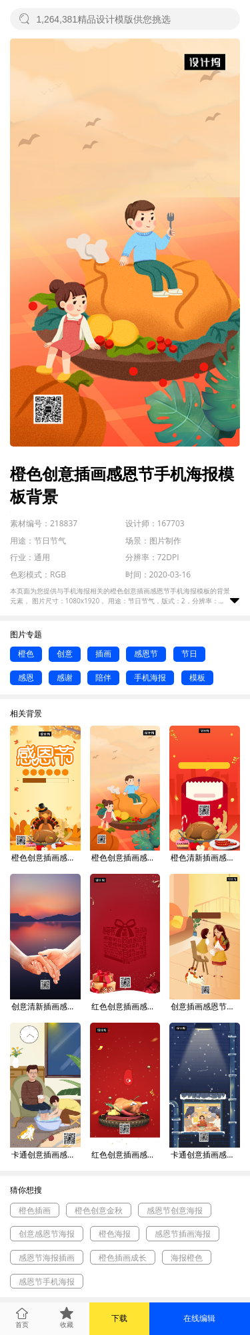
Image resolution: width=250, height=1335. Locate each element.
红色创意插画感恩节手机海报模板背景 (126, 1006)
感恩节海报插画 (47, 1257)
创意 (65, 653)
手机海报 (150, 677)
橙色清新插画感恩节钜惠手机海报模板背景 (205, 857)
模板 (197, 677)
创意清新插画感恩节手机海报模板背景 (46, 1006)
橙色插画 (35, 1210)
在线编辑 (199, 1318)
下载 (119, 1318)
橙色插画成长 (123, 1257)
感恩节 (146, 653)
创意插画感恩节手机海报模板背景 (205, 1006)
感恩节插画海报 (183, 1233)
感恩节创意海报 (175, 1210)
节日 (189, 653)
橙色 (26, 653)
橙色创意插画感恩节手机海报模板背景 (126, 857)
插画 (103, 653)
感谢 (65, 677)
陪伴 (103, 677)
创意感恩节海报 (47, 1233)
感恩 (26, 677)
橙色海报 (115, 1233)
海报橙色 (187, 1257)
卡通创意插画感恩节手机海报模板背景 (46, 1154)
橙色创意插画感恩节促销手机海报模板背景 (46, 857)
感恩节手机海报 (47, 1281)
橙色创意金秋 (99, 1210)
